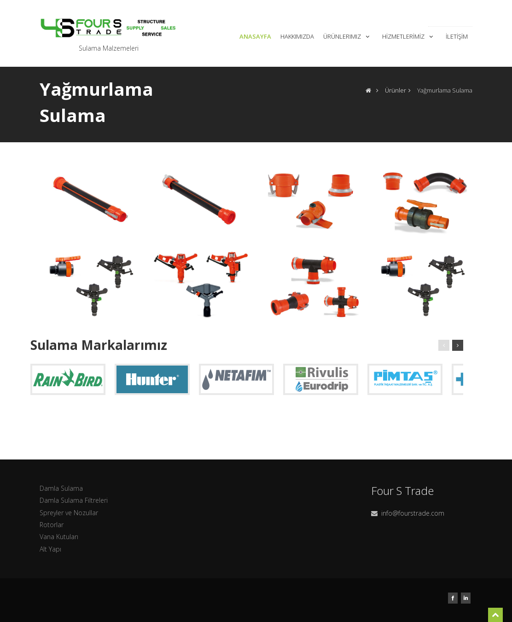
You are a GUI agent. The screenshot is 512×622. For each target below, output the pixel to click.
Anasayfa (255, 36)
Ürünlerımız (347, 36)
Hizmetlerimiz (408, 36)
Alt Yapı (50, 549)
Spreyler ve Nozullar (69, 512)
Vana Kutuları (59, 536)
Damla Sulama (61, 488)
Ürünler (395, 90)
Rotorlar (52, 524)
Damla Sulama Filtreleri (74, 500)
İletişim (457, 36)
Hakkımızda (297, 36)
